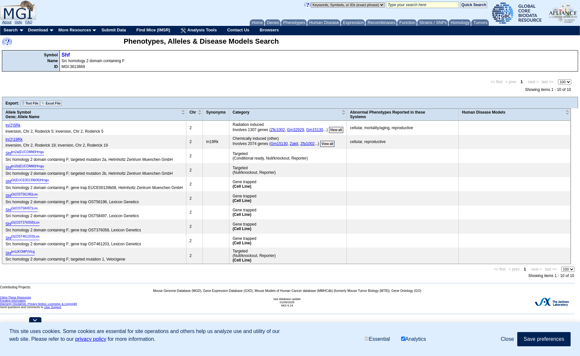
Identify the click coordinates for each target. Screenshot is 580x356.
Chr (193, 112)
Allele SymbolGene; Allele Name (22, 114)
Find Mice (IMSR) (153, 30)
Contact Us (238, 30)
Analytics (413, 339)
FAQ (28, 22)
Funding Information (13, 300)
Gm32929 (295, 130)
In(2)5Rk (12, 125)
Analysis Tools (199, 30)
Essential (377, 339)
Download (38, 30)
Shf (65, 55)
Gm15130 (314, 130)
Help (18, 22)
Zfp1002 (277, 130)
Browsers (269, 30)
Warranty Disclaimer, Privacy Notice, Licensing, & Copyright (38, 304)
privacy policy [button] (90, 339)
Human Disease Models (483, 112)
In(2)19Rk (14, 139)
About (7, 22)
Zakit (294, 143)
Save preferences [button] (544, 339)
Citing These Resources (15, 297)
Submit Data (114, 30)
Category (241, 112)
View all (336, 130)
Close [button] (507, 339)
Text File (29, 103)
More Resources (74, 30)
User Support (52, 307)
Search (10, 30)
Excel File (50, 103)
